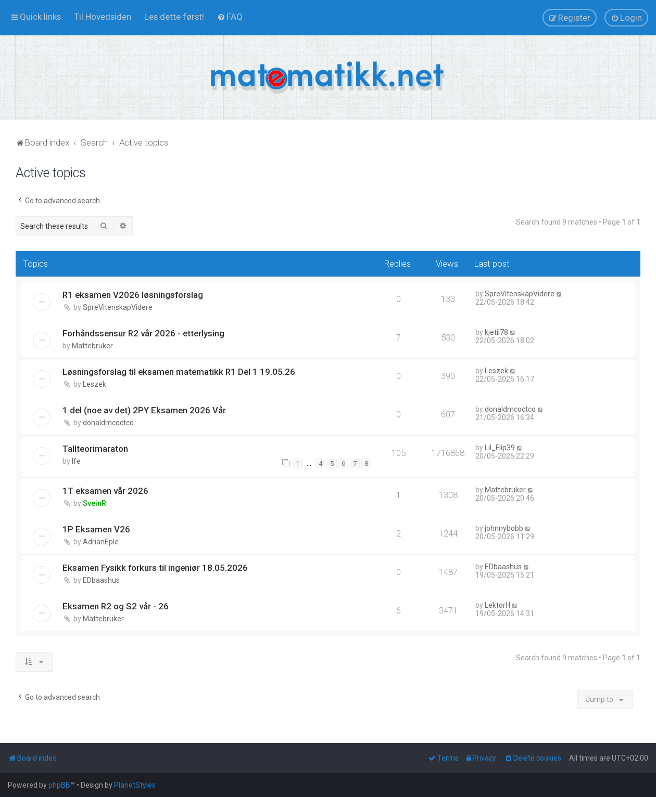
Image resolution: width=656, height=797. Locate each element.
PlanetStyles (135, 785)
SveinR (94, 503)
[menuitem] (102, 16)
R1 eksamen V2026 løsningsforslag (132, 295)
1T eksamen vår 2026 (105, 491)
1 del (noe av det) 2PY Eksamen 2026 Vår (144, 410)
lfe (76, 461)
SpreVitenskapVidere (118, 307)
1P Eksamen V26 (96, 529)
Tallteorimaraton (95, 448)
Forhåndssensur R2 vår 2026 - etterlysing (143, 333)
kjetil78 (496, 332)
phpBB (59, 785)
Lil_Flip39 (500, 447)
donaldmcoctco (108, 423)
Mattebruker (92, 346)
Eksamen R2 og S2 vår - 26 (115, 606)
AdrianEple (101, 542)
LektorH (497, 605)
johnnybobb (504, 528)
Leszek (94, 384)
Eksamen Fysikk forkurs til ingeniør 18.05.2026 (155, 568)
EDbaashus (101, 580)
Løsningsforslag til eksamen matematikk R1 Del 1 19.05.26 (178, 372)
